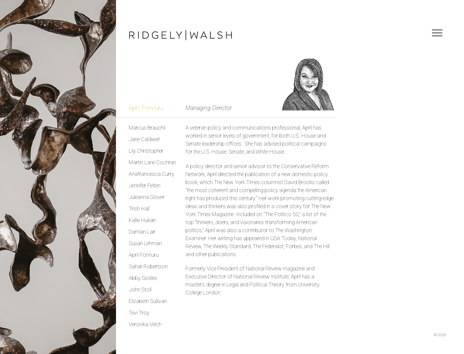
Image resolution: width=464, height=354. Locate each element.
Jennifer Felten (144, 185)
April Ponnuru (144, 255)
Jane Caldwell (144, 139)
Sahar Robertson (148, 266)
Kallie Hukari (142, 220)
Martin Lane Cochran (152, 162)
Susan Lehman (145, 243)
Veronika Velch (145, 324)
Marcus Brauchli (147, 128)
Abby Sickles (143, 278)
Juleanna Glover (147, 197)
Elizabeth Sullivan (148, 301)
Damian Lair (142, 232)
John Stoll (140, 289)
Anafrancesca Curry (151, 174)
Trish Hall (139, 208)
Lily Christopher (146, 151)
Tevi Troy (139, 313)
